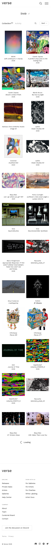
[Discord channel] (35, 544)
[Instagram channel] (39, 544)
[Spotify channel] (43, 544)
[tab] (7, 24)
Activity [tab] (18, 23)
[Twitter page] (47, 544)
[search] (40, 3)
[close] (46, 3)
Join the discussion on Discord (17, 528)
